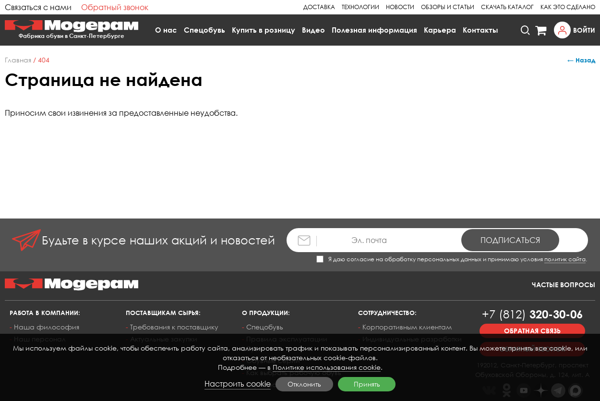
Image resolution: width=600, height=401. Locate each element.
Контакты (480, 29)
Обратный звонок (114, 7)
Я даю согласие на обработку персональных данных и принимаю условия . (451, 259)
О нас (166, 29)
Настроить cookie (237, 384)
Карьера (440, 29)
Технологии (360, 7)
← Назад (581, 60)
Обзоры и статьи (447, 7)
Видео (313, 29)
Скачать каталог (507, 7)
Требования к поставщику (174, 327)
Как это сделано (567, 7)
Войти (584, 30)
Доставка (319, 7)
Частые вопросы (563, 284)
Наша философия (46, 327)
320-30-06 (532, 314)
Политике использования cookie (327, 367)
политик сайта (565, 259)
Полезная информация (374, 29)
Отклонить (304, 384)
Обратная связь (532, 331)
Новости (400, 7)
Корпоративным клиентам (407, 327)
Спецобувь (204, 29)
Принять (367, 384)
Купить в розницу (263, 29)
